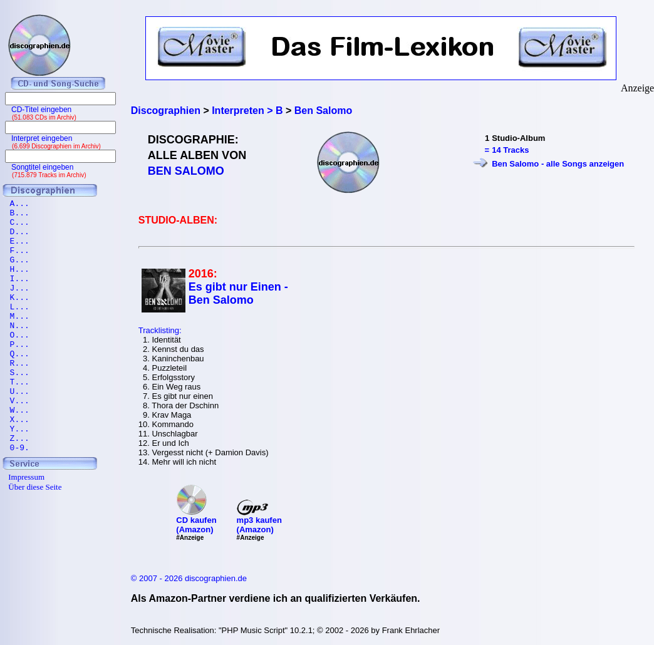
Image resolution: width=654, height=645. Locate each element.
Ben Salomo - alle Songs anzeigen (558, 163)
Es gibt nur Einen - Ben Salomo (238, 293)
